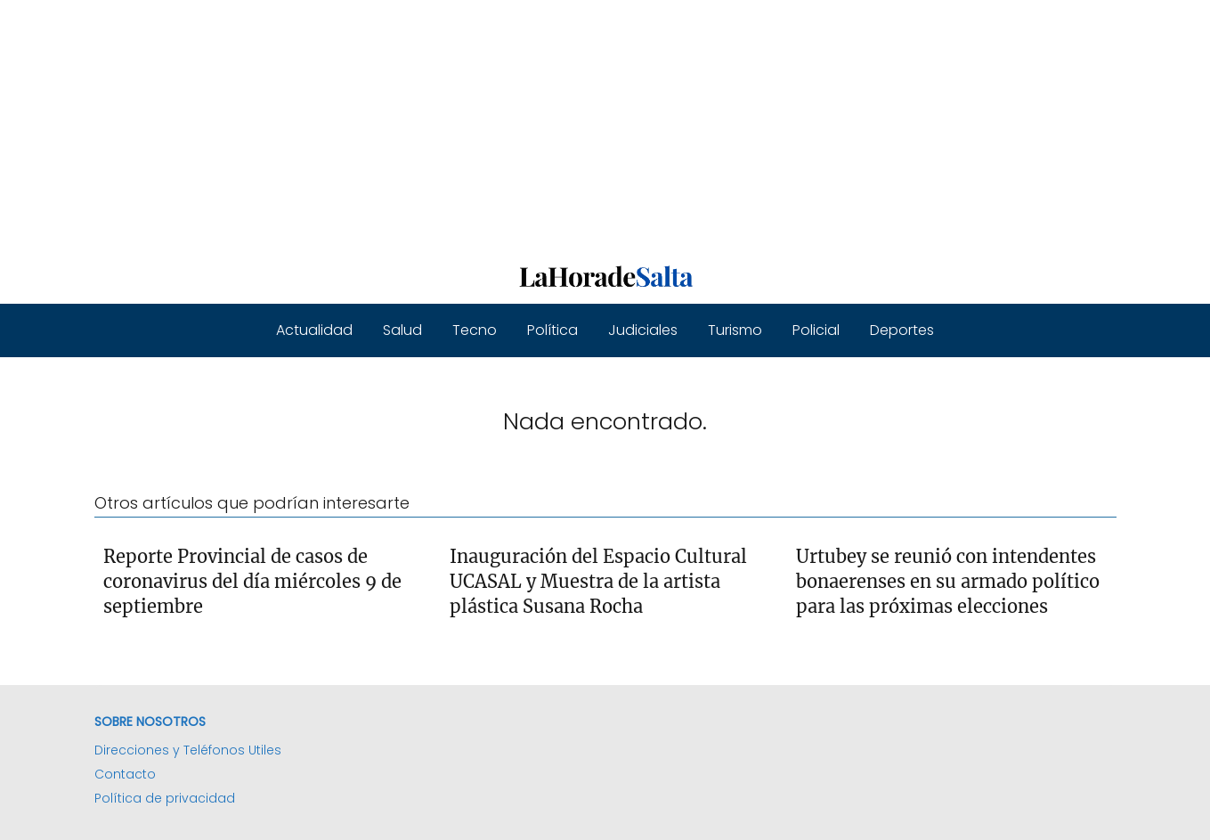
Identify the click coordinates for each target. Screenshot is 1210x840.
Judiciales (643, 330)
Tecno (474, 330)
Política (552, 330)
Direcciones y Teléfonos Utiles (187, 750)
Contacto (125, 774)
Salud (402, 330)
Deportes (902, 330)
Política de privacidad (164, 798)
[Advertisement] (534, 124)
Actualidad (314, 330)
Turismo (735, 330)
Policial (816, 330)
